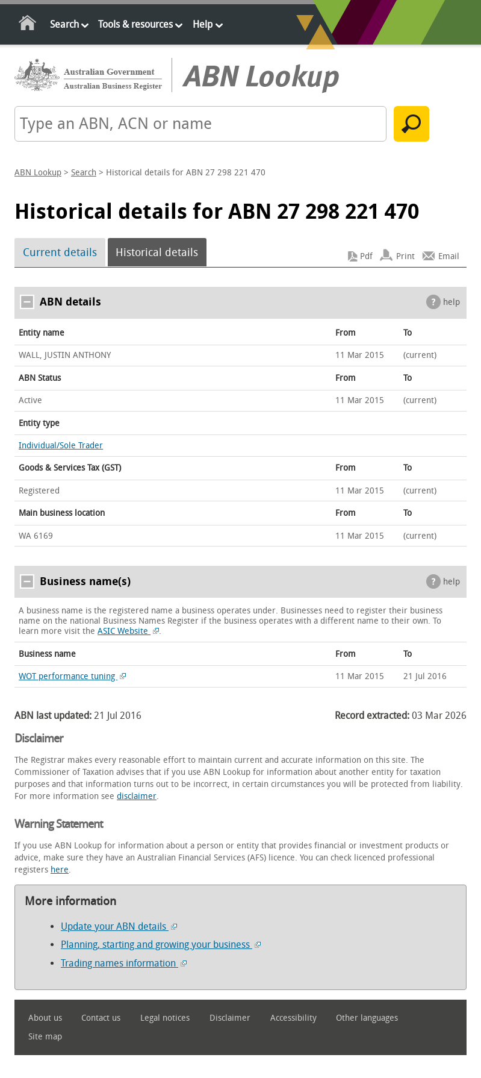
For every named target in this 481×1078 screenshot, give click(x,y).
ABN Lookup (37, 173)
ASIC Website (128, 631)
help (451, 302)
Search (64, 24)
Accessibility (293, 1018)
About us (45, 1018)
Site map (45, 1037)
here (60, 870)
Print (405, 256)
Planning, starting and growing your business (161, 944)
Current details (60, 252)
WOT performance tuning (72, 676)
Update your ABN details (119, 926)
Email (448, 256)
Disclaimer (229, 1018)
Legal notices (165, 1018)
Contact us (100, 1018)
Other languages (367, 1018)
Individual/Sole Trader (61, 445)
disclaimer (137, 796)
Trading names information (124, 963)
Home (28, 25)
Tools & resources (135, 24)
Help (203, 24)
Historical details (157, 252)
